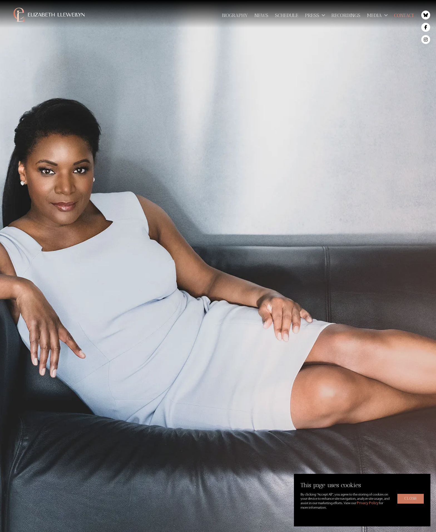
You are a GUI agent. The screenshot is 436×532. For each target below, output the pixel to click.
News (261, 15)
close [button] (410, 498)
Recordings (345, 15)
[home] (57, 15)
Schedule (286, 15)
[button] (315, 15)
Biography (235, 15)
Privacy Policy (367, 502)
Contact (404, 15)
